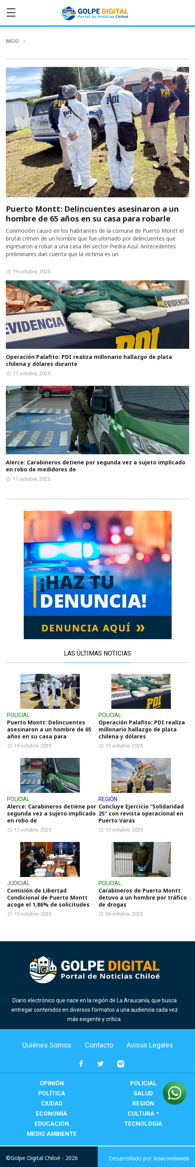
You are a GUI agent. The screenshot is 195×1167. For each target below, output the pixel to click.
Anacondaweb (171, 1158)
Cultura (141, 1113)
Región (143, 1103)
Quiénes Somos (47, 1045)
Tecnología (143, 1123)
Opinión (52, 1083)
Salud (143, 1093)
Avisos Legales (149, 1045)
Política (51, 1093)
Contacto (99, 1045)
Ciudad (52, 1103)
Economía (51, 1113)
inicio (12, 41)
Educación (52, 1123)
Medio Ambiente (52, 1133)
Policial (143, 1083)
